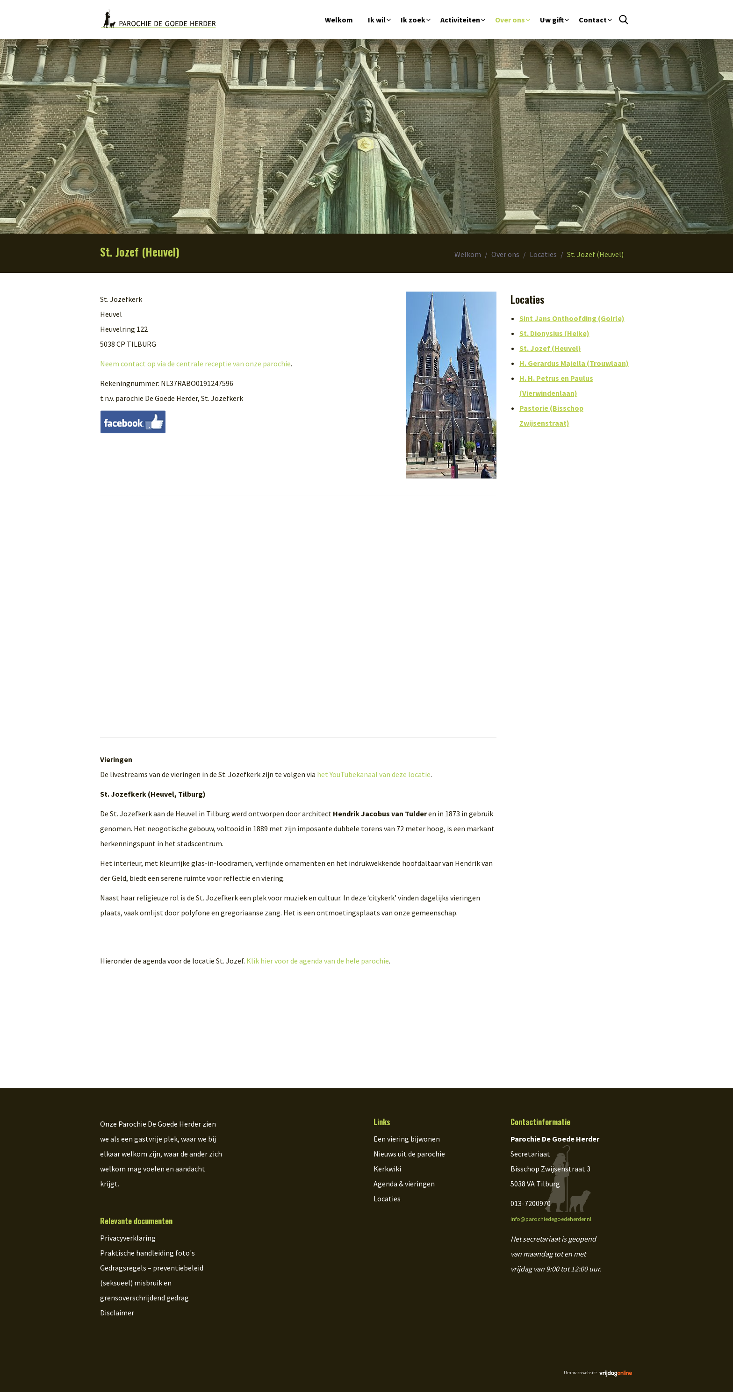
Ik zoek (413, 19)
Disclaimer (117, 1312)
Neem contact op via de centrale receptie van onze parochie (195, 363)
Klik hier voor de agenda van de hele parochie (317, 960)
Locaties (543, 254)
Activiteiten (460, 19)
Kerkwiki (387, 1168)
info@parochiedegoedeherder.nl (550, 1218)
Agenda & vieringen (404, 1183)
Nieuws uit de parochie (409, 1153)
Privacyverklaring (128, 1237)
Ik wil (377, 19)
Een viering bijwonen (407, 1138)
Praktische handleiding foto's (147, 1252)
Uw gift (552, 19)
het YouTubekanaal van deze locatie (374, 774)
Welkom (339, 19)
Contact (593, 19)
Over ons (510, 19)
